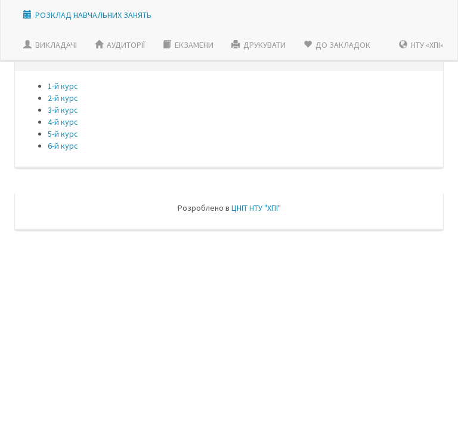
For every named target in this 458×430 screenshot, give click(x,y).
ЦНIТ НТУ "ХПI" (256, 207)
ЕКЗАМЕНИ (188, 44)
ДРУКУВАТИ (258, 44)
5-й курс (63, 133)
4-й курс (63, 121)
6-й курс (63, 145)
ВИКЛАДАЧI (50, 44)
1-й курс (63, 86)
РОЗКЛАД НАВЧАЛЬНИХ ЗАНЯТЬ (93, 15)
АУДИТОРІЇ (120, 44)
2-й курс (63, 98)
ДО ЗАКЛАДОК (337, 44)
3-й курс (63, 110)
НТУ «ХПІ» (421, 44)
